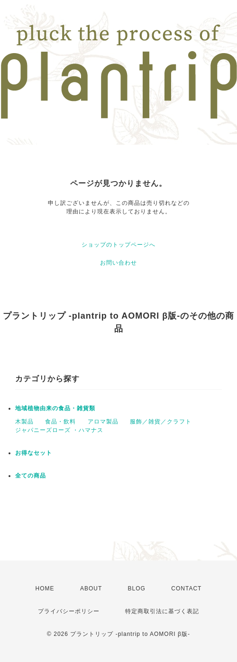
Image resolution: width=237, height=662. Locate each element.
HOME (45, 588)
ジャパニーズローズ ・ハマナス (59, 430)
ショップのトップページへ (118, 244)
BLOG (137, 588)
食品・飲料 (60, 421)
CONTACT (186, 588)
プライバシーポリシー (69, 611)
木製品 (24, 421)
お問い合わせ (118, 262)
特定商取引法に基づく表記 (162, 611)
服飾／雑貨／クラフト (160, 421)
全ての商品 (30, 475)
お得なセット (33, 453)
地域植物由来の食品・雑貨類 (55, 408)
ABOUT (91, 588)
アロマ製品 (103, 421)
